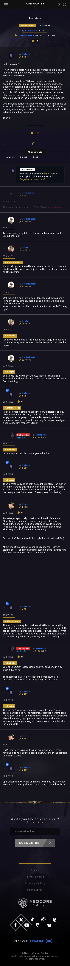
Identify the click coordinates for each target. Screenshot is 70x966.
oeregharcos (55, 207)
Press (35, 870)
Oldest (23, 157)
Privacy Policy (35, 883)
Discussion (45, 25)
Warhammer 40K (28, 25)
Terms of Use (35, 877)
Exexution (27, 169)
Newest (10, 157)
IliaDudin (30, 31)
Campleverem (27, 35)
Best (35, 157)
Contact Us (35, 890)
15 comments (35, 152)
